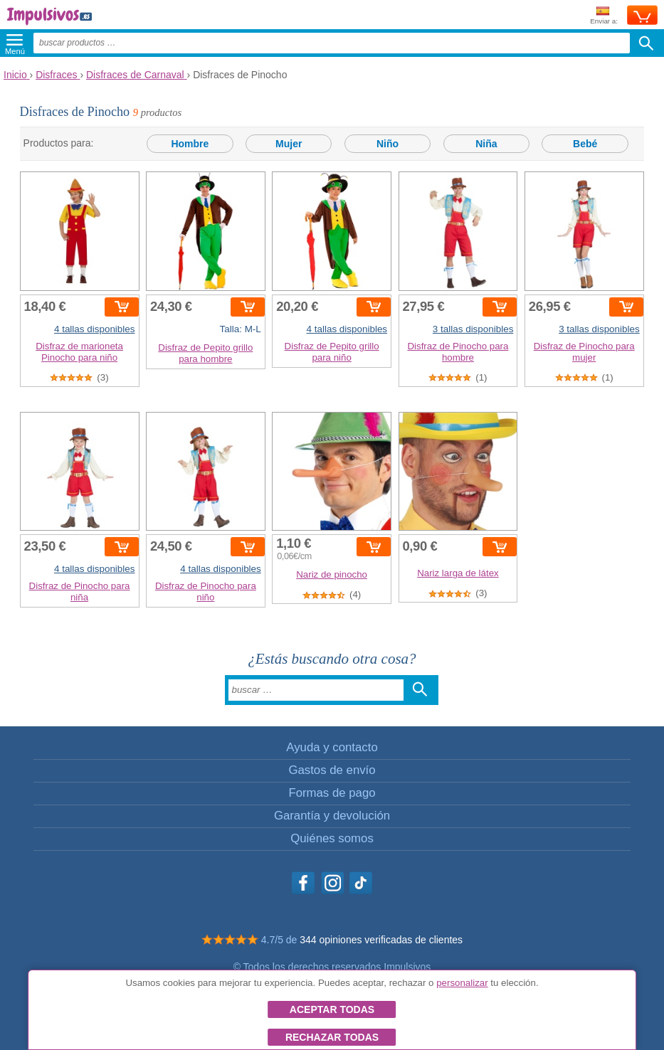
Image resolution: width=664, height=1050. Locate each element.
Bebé (585, 143)
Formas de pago (331, 793)
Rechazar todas (332, 1037)
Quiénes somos (332, 838)
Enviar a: (604, 16)
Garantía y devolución (332, 815)
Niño (387, 143)
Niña (486, 143)
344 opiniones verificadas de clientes (381, 939)
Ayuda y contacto (331, 747)
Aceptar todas (332, 1009)
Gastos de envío (331, 770)
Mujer (288, 143)
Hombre (190, 143)
